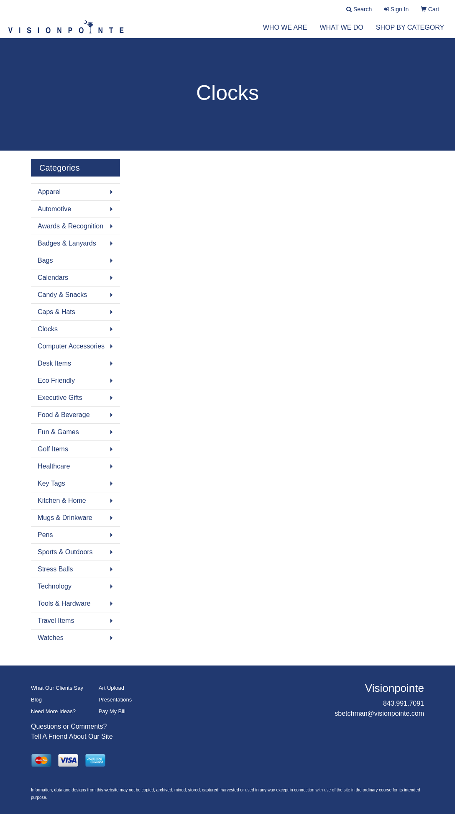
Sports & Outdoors (65, 551)
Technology (55, 586)
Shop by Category (410, 33)
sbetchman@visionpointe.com (379, 713)
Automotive (54, 208)
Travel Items (56, 620)
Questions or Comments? (69, 726)
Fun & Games (58, 431)
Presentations (115, 699)
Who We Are (285, 33)
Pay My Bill (112, 711)
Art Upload (111, 688)
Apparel (49, 191)
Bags (45, 260)
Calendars (53, 277)
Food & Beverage (64, 414)
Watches (51, 637)
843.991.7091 (403, 703)
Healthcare (54, 466)
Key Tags (51, 483)
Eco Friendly (56, 380)
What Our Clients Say (57, 688)
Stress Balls (55, 569)
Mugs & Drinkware (65, 517)
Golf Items (53, 449)
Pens (45, 534)
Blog (36, 699)
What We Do (341, 33)
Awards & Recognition (70, 226)
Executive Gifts (60, 397)
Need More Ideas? (53, 711)
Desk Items (54, 363)
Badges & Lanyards (67, 243)
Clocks (48, 329)
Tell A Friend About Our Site (72, 736)
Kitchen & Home (62, 500)
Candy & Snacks (62, 294)
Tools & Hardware (64, 603)
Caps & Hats (56, 311)
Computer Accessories (71, 346)
